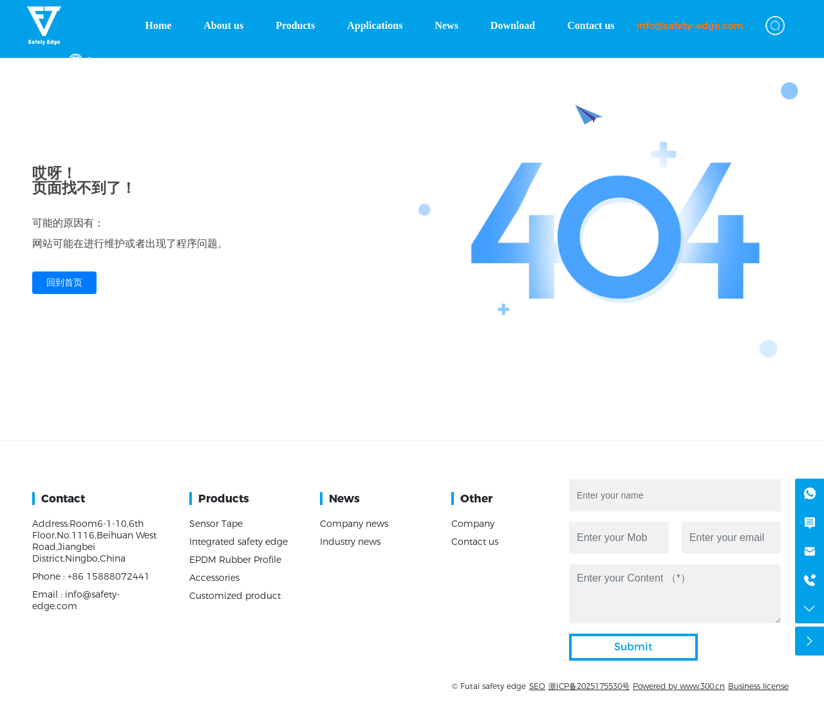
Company (472, 523)
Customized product (235, 595)
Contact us (474, 541)
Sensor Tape (216, 523)
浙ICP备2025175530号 (589, 686)
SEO (537, 686)
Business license (758, 686)
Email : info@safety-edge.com (76, 600)
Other (476, 498)
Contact (63, 498)
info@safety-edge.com (690, 25)
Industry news (350, 541)
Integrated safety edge (238, 541)
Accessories (214, 577)
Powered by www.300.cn (679, 686)
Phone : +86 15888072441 (91, 576)
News (344, 498)
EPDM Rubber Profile (235, 559)
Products (223, 498)
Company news (354, 523)
